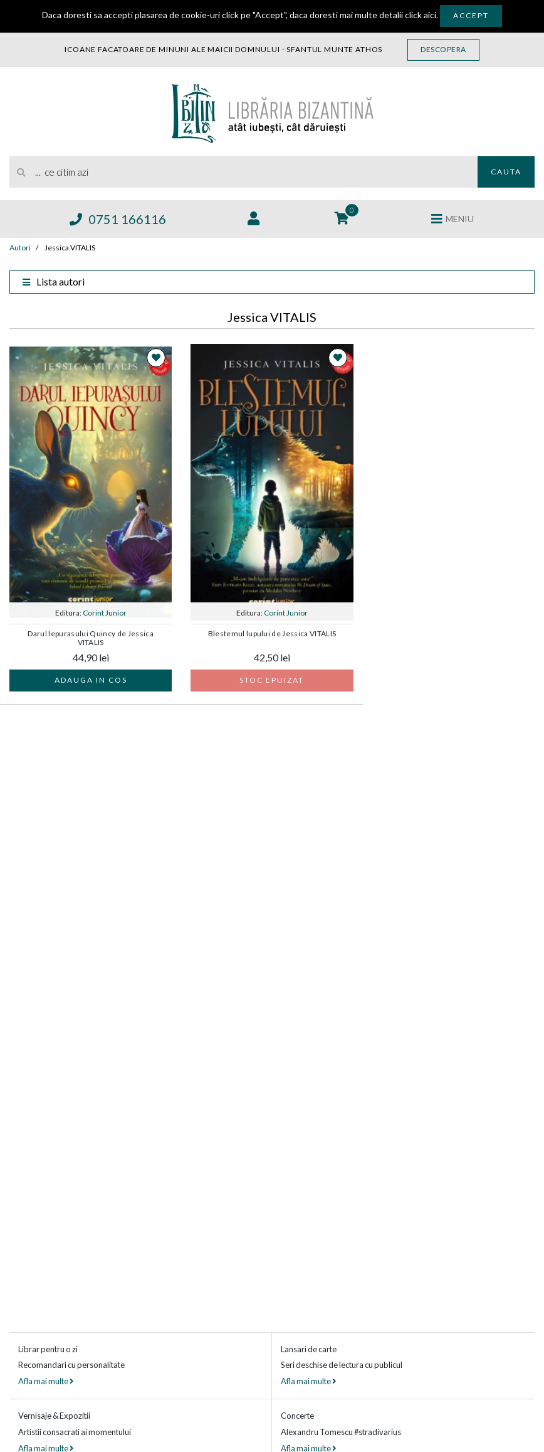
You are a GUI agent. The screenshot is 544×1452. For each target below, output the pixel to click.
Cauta (506, 171)
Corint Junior (105, 612)
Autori (20, 247)
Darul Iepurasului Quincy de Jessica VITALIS (91, 638)
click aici (420, 14)
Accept (471, 15)
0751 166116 (118, 219)
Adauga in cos (91, 680)
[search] (243, 172)
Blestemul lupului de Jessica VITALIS (272, 633)
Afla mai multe (45, 1381)
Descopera (443, 49)
